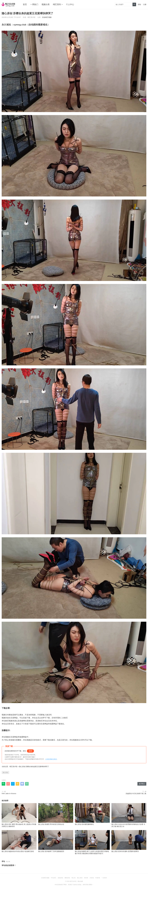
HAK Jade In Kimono (9, 793)
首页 (25, 4)
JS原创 (92, 878)
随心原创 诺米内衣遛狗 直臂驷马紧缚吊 (128, 841)
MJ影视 (97, 878)
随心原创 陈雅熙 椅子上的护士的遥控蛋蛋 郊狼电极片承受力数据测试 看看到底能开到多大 (92, 842)
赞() (142, 784)
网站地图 (80, 881)
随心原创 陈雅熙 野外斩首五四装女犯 (55, 814)
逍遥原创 (60, 878)
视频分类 (46, 4)
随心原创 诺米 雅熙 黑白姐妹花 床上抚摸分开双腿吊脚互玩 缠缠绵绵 (19, 815)
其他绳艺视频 (46, 17)
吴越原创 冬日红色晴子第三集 (136, 793)
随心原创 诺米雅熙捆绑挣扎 (92, 814)
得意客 (86, 878)
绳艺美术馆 (13, 766)
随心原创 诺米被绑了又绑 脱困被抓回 (55, 841)
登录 (30, 751)
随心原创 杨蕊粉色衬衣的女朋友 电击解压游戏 (19, 841)
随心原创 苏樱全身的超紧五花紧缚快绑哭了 (34, 766)
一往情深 (104, 878)
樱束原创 (67, 878)
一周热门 (34, 4)
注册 (144, 4)
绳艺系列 (57, 4)
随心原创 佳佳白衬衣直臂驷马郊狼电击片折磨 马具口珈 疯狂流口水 (128, 815)
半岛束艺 (53, 878)
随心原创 (5, 772)
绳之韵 (74, 878)
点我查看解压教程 (51, 759)
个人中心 (70, 4)
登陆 (139, 4)
